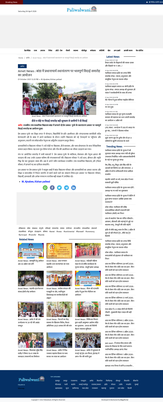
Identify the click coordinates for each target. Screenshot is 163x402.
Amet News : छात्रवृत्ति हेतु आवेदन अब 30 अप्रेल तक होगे (31, 262)
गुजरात (112, 388)
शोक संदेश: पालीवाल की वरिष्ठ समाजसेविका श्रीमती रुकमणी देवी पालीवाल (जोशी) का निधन (117, 210)
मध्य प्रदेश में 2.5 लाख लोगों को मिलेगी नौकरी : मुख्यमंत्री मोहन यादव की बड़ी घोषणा (118, 312)
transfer (33, 235)
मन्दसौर (128, 384)
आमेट (28, 57)
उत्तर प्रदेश (121, 388)
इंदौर (106, 384)
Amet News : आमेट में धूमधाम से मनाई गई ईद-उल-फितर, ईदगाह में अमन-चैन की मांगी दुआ (87, 353)
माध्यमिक (86, 228)
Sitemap (21, 388)
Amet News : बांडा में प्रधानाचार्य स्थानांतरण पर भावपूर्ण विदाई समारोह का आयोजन (60, 57)
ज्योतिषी (101, 50)
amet (53, 231)
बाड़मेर (73, 384)
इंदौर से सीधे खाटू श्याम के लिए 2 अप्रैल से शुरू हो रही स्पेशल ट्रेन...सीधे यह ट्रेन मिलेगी (120, 233)
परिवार (69, 228)
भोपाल (113, 384)
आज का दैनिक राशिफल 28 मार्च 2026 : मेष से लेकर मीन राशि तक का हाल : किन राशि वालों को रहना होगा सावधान (119, 267)
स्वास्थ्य (75, 50)
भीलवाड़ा (58, 384)
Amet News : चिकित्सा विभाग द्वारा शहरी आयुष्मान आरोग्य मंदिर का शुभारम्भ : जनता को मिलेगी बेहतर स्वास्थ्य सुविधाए (86, 324)
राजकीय (77, 228)
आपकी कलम (128, 50)
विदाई (48, 228)
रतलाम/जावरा (96, 384)
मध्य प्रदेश (85, 388)
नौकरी (68, 50)
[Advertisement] (81, 31)
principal (23, 235)
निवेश (50, 50)
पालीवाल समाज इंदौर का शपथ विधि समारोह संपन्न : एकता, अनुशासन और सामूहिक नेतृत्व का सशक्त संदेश (118, 76)
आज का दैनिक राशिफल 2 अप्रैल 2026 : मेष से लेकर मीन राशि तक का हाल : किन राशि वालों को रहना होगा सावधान (119, 324)
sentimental (69, 231)
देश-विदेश (27, 50)
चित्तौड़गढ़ (109, 380)
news (60, 231)
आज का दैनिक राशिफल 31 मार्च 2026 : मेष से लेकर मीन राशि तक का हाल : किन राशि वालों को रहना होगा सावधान (119, 301)
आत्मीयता (23, 231)
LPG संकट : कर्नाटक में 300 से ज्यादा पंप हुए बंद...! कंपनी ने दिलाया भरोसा (120, 129)
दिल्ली (130, 388)
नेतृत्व (31, 231)
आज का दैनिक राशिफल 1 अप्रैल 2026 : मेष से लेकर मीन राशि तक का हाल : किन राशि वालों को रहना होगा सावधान (119, 358)
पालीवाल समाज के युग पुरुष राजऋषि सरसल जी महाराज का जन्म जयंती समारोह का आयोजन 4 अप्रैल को (120, 117)
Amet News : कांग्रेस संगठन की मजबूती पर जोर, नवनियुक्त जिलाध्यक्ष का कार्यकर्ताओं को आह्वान (58, 293)
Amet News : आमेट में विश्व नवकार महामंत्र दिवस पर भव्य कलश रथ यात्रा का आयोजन (57, 353)
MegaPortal (124, 399)
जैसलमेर (127, 380)
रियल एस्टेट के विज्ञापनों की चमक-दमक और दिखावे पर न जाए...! (119, 64)
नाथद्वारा (83, 380)
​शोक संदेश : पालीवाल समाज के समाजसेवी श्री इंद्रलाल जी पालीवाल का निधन (118, 256)
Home (20, 57)
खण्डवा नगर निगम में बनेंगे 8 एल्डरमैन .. (119, 366)
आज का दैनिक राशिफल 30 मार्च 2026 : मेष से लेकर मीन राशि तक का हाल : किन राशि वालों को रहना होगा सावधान (119, 290)
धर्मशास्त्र (93, 50)
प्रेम (29, 228)
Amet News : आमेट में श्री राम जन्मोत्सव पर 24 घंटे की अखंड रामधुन (29, 323)
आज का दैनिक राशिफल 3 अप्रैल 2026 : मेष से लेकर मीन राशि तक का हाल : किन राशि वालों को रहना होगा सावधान (119, 335)
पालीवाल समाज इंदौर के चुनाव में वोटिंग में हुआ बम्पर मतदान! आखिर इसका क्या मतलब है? (120, 199)
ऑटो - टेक (58, 50)
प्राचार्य (95, 228)
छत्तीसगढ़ (75, 388)
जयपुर (65, 380)
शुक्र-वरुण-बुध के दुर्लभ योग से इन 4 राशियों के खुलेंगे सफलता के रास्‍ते (118, 139)
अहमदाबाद (58, 388)
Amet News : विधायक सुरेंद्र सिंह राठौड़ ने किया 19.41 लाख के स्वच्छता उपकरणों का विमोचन (30, 353)
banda (41, 235)
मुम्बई (136, 384)
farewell (80, 231)
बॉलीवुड (84, 50)
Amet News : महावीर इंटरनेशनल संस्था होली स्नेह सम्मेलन (30, 290)
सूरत (67, 388)
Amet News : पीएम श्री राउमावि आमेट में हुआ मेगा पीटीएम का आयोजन (87, 292)
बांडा (62, 228)
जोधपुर (118, 380)
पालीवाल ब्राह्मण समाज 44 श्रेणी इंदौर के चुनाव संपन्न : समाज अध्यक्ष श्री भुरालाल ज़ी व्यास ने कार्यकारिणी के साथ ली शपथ (120, 90)
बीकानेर (135, 380)
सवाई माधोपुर (83, 384)
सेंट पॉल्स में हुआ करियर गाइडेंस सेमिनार (119, 100)
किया (46, 231)
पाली (66, 384)
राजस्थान (95, 388)
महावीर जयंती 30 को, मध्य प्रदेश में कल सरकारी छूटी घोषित (119, 181)
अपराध (42, 50)
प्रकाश (35, 228)
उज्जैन (121, 384)
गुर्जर (41, 228)
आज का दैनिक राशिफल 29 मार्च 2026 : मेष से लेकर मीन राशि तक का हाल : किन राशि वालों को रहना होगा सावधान (119, 278)
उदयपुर (57, 380)
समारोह (55, 228)
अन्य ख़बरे (117, 50)
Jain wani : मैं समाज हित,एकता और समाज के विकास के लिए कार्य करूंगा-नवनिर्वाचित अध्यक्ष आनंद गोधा (118, 346)
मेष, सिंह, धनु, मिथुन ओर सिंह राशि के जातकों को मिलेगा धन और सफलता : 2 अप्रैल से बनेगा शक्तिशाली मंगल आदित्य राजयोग (119, 169)
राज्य (35, 50)
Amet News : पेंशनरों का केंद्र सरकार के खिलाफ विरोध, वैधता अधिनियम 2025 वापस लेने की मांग (59, 323)
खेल (109, 50)
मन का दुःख (109, 107)
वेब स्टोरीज (139, 50)
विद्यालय (22, 228)
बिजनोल (99, 380)
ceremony (90, 231)
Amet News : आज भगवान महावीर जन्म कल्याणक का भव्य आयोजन (57, 264)
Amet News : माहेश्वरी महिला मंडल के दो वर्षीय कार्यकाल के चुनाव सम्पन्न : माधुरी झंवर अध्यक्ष (87, 264)
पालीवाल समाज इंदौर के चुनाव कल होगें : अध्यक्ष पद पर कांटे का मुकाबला (119, 189)
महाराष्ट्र (103, 388)
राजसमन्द (74, 380)
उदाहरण (38, 231)
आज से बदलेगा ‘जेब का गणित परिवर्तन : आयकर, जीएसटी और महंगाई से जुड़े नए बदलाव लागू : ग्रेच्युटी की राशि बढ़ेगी (119, 222)
